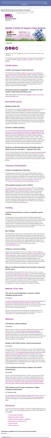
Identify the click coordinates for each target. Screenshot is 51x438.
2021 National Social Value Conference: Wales (19, 395)
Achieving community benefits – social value (19, 419)
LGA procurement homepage (15, 414)
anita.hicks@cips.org (22, 202)
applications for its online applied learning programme (18, 189)
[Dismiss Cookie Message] (49, 1)
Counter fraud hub (12, 423)
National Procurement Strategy (16, 417)
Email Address (4, 433)
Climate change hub (13, 425)
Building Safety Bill (28, 109)
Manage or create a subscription (25, 59)
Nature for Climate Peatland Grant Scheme (18, 273)
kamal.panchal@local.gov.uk (12, 245)
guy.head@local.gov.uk (23, 410)
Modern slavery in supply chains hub (17, 421)
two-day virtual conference (37, 397)
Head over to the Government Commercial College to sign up (23, 181)
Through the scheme (23, 276)
